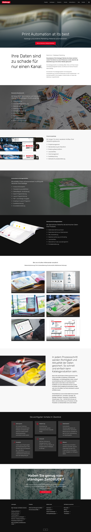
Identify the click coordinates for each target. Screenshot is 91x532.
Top (45, 529)
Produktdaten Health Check (17, 520)
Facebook (66, 513)
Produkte (59, 2)
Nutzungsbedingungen (51, 513)
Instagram (66, 511)
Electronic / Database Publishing (18, 518)
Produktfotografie (15, 515)
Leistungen (52, 2)
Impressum (48, 507)
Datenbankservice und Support (17, 516)
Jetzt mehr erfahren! (45, 491)
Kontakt (83, 2)
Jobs (79, 2)
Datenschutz (49, 509)
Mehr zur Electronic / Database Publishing (45, 43)
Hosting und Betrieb (15, 511)
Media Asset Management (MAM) (35, 507)
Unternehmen (72, 2)
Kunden (65, 2)
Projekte (46, 2)
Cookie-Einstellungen (50, 511)
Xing (65, 509)
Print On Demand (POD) (33, 509)
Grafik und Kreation (15, 513)
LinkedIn (66, 507)
